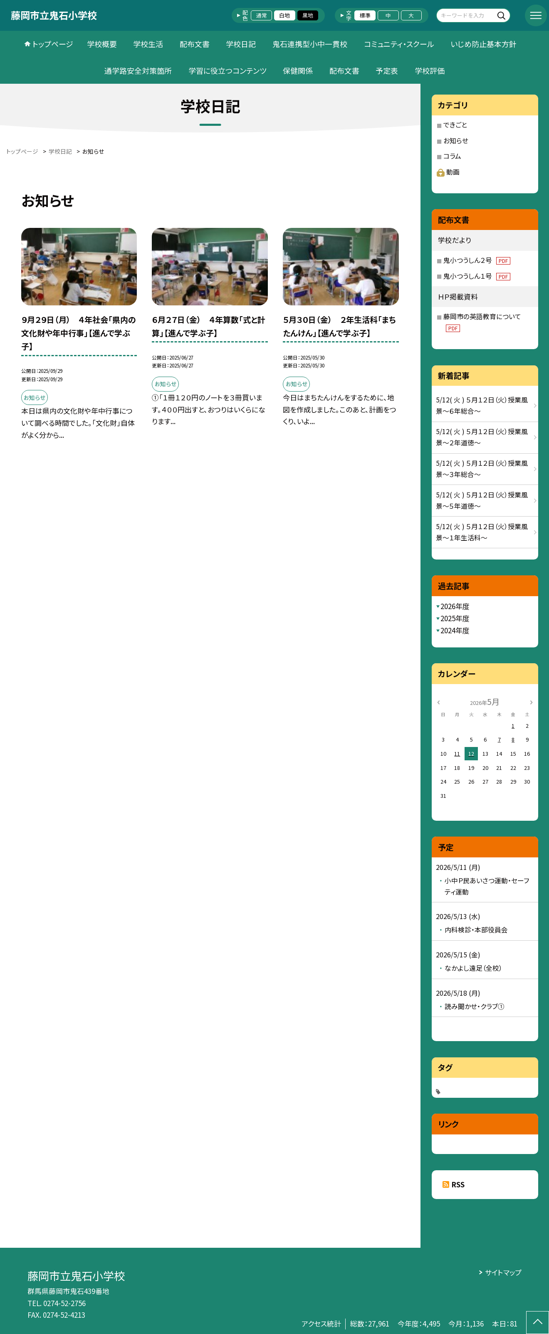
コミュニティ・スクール (399, 43)
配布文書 (195, 43)
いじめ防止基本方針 (483, 43)
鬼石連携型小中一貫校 (309, 43)
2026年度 (455, 606)
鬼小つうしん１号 (476, 276)
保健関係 (298, 70)
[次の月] (531, 701)
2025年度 (455, 618)
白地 (284, 15)
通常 (261, 15)
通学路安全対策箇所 (138, 70)
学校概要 (102, 43)
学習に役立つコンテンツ (227, 70)
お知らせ (455, 140)
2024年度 (455, 630)
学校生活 (148, 43)
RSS (458, 1184)
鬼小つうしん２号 (476, 260)
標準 (365, 15)
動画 (448, 172)
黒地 (307, 15)
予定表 (387, 70)
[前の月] (438, 701)
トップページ (52, 43)
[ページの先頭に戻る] (538, 1323)
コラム (452, 156)
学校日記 (241, 43)
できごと (455, 125)
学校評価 (430, 70)
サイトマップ (503, 1272)
